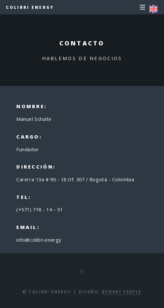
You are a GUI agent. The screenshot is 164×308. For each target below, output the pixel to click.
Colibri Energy (30, 7)
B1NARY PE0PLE (122, 291)
